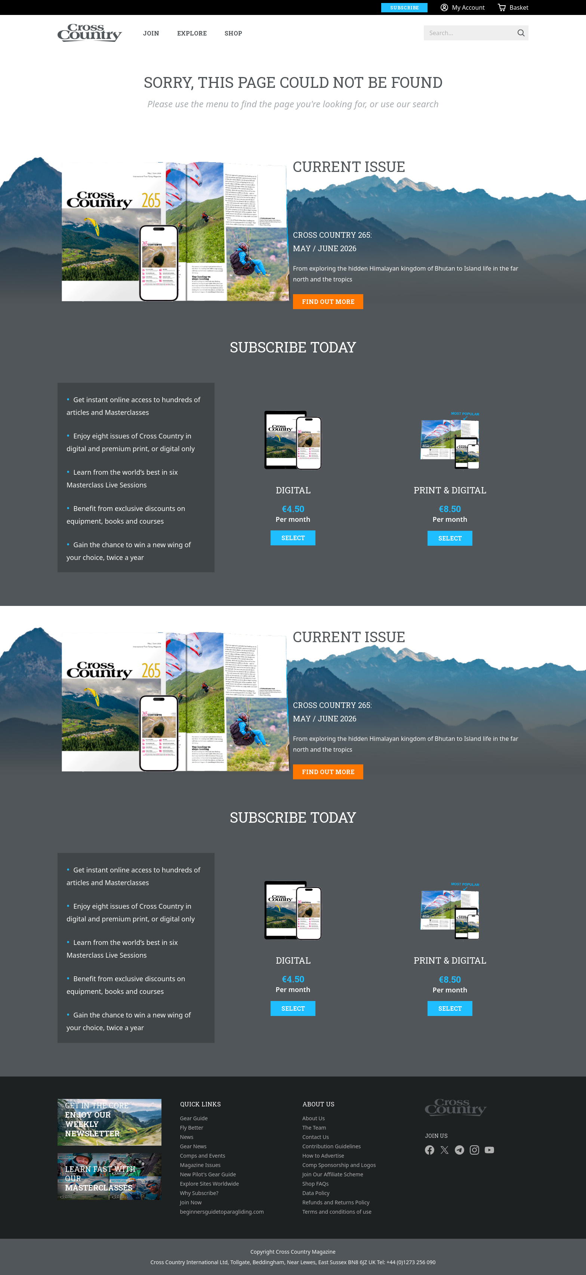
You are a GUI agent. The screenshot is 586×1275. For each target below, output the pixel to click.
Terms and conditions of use (336, 1211)
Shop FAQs (315, 1183)
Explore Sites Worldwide (209, 1183)
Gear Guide (194, 1118)
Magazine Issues (200, 1164)
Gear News (193, 1146)
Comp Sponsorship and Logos (339, 1164)
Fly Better (191, 1127)
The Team (314, 1127)
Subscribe (404, 7)
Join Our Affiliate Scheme (332, 1174)
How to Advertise (323, 1155)
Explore (192, 33)
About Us (313, 1118)
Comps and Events (202, 1155)
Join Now (191, 1202)
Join (151, 33)
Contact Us (315, 1136)
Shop (233, 33)
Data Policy (316, 1193)
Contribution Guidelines (331, 1146)
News (187, 1136)
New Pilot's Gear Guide (208, 1174)
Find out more (328, 301)
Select (293, 538)
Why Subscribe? (199, 1193)
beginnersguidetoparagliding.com (222, 1211)
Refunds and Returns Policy (336, 1202)
